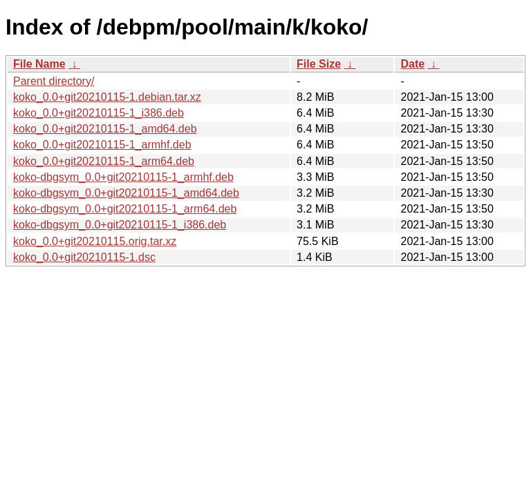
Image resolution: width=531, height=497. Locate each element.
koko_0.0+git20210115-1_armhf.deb (102, 144)
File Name (39, 64)
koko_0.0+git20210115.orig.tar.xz (94, 241)
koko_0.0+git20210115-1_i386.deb (98, 113)
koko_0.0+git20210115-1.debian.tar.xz (107, 97)
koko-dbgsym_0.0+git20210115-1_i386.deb (119, 225)
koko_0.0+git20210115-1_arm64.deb (103, 161)
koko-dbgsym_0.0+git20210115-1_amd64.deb (126, 193)
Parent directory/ (53, 81)
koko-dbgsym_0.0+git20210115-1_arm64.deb (124, 209)
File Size (319, 64)
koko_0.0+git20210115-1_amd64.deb (105, 129)
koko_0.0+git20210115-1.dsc (84, 257)
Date (412, 64)
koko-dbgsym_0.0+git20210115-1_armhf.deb (123, 177)
